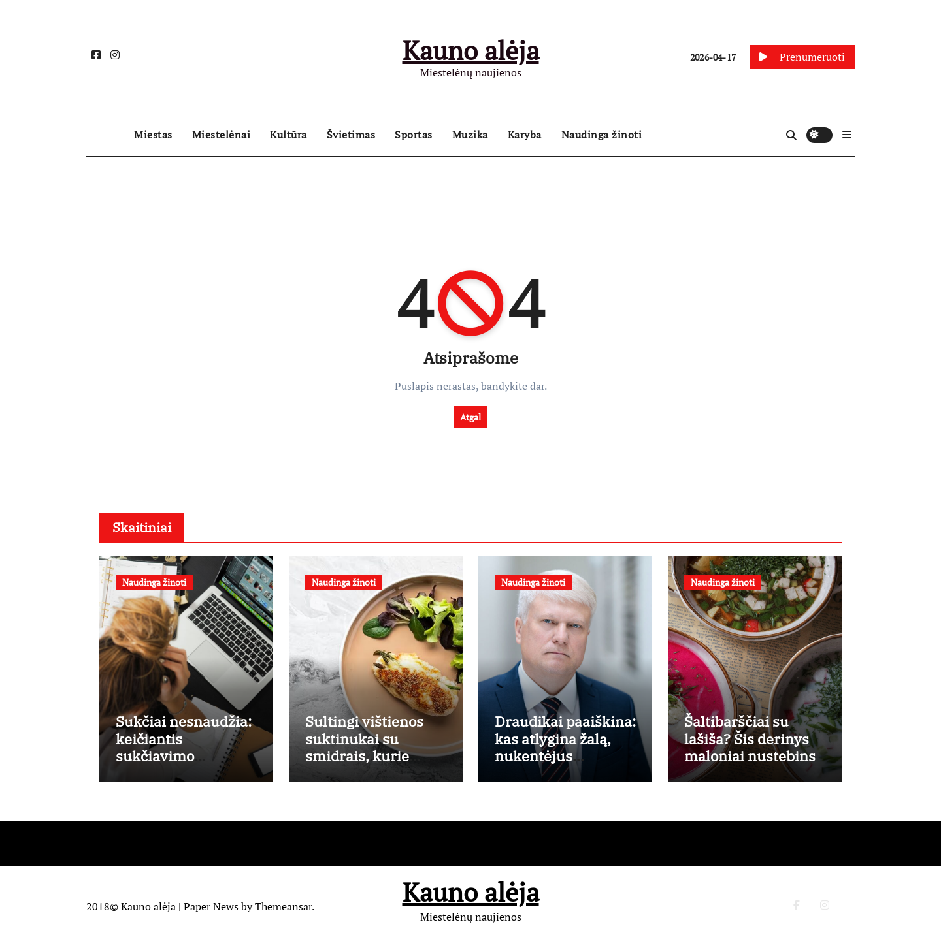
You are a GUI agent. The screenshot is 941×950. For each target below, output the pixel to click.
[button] (846, 134)
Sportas (414, 134)
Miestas (153, 134)
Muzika (470, 134)
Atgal (470, 417)
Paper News (211, 909)
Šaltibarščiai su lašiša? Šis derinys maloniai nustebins (750, 742)
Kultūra (288, 134)
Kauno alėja (471, 50)
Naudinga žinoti (601, 134)
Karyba (525, 134)
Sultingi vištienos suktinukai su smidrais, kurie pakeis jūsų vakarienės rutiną (365, 760)
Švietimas (351, 134)
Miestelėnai (221, 134)
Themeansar (283, 909)
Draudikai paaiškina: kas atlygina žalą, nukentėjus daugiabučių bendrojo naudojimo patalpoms (565, 768)
